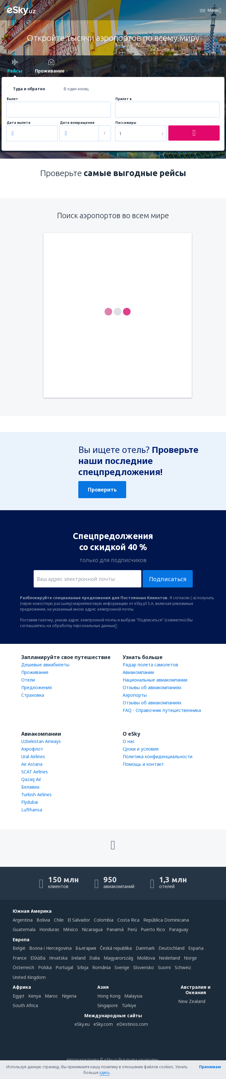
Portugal (64, 967)
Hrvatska (58, 958)
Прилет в (123, 99)
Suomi (164, 967)
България (85, 948)
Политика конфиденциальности (157, 756)
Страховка (32, 695)
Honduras (49, 929)
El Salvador (79, 920)
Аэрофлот (32, 749)
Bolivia (43, 920)
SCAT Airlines (34, 772)
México (70, 929)
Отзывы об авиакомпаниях (152, 687)
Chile (59, 920)
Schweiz (183, 967)
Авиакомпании (138, 672)
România (101, 967)
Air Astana (31, 764)
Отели (28, 680)
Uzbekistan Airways (41, 741)
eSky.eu (82, 1024)
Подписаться (167, 579)
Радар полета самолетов (150, 665)
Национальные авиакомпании (155, 680)
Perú (132, 929)
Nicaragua (92, 929)
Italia (94, 958)
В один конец (76, 89)
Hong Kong (108, 996)
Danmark (145, 948)
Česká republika (116, 948)
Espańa (195, 948)
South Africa (25, 1005)
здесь (104, 1072)
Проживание (34, 672)
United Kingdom (29, 977)
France (20, 958)
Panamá (115, 929)
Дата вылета (18, 123)
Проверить (102, 489)
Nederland (169, 958)
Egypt (18, 996)
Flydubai (29, 802)
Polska (45, 967)
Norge (190, 958)
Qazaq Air (31, 779)
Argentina (23, 920)
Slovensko (143, 967)
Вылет (12, 99)
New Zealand (191, 1001)
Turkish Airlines (36, 794)
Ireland (78, 958)
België (19, 948)
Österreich (23, 967)
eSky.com (103, 1024)
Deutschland (171, 948)
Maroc (51, 996)
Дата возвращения (77, 123)
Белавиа (30, 787)
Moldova (146, 958)
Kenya (34, 996)
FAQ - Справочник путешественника (162, 710)
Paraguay (178, 929)
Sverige (121, 967)
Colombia (103, 920)
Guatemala (24, 929)
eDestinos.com (132, 1024)
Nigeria (69, 996)
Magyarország (118, 958)
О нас (129, 741)
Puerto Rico (153, 929)
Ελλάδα (37, 958)
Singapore (107, 1005)
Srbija (82, 967)
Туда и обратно (29, 89)
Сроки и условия (140, 749)
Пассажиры (125, 123)
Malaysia (133, 996)
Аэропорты (135, 695)
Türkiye (129, 1005)
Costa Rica (128, 920)
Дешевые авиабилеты (45, 665)
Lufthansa (31, 810)
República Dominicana (166, 920)
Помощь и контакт (143, 764)
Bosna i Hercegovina (50, 948)
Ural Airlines (33, 756)
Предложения (36, 687)
